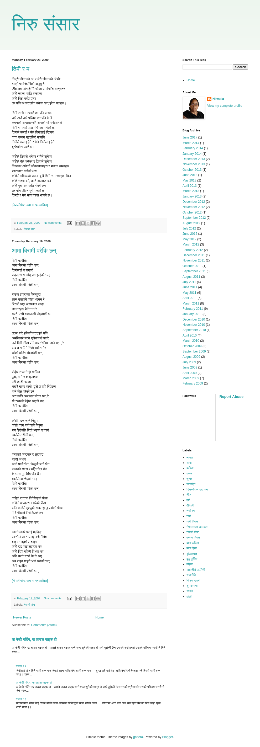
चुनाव (189, 479)
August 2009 (191, 357)
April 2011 (190, 298)
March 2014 (191, 143)
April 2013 (190, 186)
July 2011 (189, 282)
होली (188, 596)
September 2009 (194, 351)
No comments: (53, 222)
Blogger (167, 737)
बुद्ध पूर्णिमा (191, 559)
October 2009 (192, 346)
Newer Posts (22, 617)
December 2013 (194, 159)
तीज (188, 495)
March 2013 (191, 191)
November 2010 (194, 325)
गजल (189, 473)
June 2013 (190, 175)
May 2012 (189, 239)
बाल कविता (192, 543)
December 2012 (194, 202)
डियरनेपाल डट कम (197, 489)
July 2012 (189, 228)
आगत (189, 457)
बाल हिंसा (191, 548)
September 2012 (194, 218)
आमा (189, 463)
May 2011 (189, 293)
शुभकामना (191, 586)
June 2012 (190, 234)
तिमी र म (20, 69)
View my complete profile (224, 106)
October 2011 (192, 266)
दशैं (188, 500)
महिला (189, 564)
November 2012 (194, 207)
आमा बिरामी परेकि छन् (34, 250)
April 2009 (190, 373)
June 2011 (190, 287)
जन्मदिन (190, 484)
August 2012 (191, 223)
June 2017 (190, 137)
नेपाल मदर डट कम (196, 527)
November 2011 (194, 260)
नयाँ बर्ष (190, 511)
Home (99, 617)
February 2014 (193, 148)
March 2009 (191, 378)
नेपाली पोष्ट (29, 229)
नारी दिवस (192, 521)
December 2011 (194, 255)
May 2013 (189, 180)
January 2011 (192, 314)
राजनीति (191, 575)
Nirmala (218, 99)
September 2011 (194, 271)
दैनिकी (190, 505)
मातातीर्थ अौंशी (195, 570)
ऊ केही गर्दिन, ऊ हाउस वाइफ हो (34, 639)
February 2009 (193, 383)
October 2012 (192, 212)
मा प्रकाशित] (40, 205)
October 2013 (192, 170)
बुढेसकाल (191, 554)
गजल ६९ (21, 699)
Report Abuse (231, 396)
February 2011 (193, 309)
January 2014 (192, 154)
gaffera (138, 737)
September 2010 (194, 330)
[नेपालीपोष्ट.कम (22, 205)
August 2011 (191, 277)
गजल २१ (21, 666)
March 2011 (191, 303)
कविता (190, 468)
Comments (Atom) (43, 625)
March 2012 (191, 244)
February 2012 (193, 250)
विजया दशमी (193, 580)
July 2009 (189, 362)
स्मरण (189, 591)
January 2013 (192, 196)
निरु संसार (46, 24)
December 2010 (194, 319)
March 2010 (191, 341)
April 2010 (190, 335)
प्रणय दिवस (193, 537)
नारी (188, 516)
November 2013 (194, 164)
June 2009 (190, 367)
